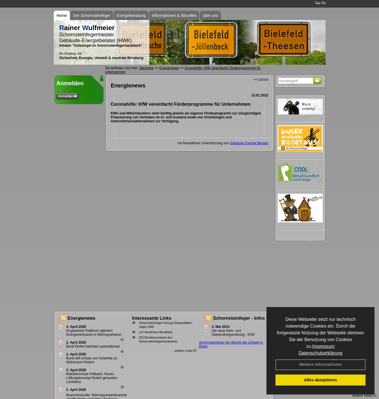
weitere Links (185, 350)
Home (62, 15)
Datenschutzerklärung (320, 353)
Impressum (323, 346)
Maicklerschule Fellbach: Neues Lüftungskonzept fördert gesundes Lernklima (91, 378)
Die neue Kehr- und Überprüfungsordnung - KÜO (233, 333)
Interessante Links (152, 318)
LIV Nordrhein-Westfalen (156, 332)
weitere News (364, 396)
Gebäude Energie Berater (249, 143)
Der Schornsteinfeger (91, 15)
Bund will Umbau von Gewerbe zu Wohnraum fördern (91, 360)
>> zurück (261, 80)
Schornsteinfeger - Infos (239, 318)
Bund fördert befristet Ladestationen (93, 346)
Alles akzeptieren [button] (320, 380)
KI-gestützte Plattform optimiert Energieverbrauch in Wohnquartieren (94, 333)
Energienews (82, 318)
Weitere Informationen (320, 364)
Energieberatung (131, 15)
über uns (210, 15)
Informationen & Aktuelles (174, 15)
